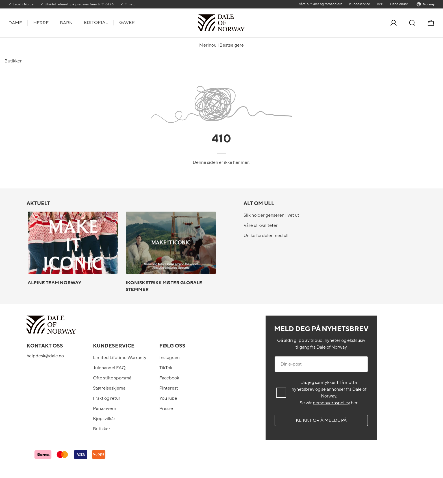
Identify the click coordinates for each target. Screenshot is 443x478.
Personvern (104, 408)
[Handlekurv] (431, 23)
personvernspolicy (331, 403)
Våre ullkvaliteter (261, 225)
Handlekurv (399, 4)
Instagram (169, 358)
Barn (66, 23)
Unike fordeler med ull (266, 236)
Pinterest (168, 388)
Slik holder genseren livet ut (271, 215)
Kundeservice (359, 4)
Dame (15, 23)
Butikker (101, 429)
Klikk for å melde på (321, 420)
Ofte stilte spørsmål (113, 378)
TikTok (165, 368)
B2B (380, 4)
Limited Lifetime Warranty (119, 358)
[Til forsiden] (244, 22)
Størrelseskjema (109, 388)
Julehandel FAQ (109, 368)
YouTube (168, 398)
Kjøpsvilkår (104, 419)
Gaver (127, 22)
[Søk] (412, 23)
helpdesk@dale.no (45, 356)
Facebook (169, 378)
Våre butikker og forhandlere (320, 4)
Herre (41, 23)
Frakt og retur (106, 398)
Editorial (96, 22)
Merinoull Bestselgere (221, 45)
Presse (166, 408)
